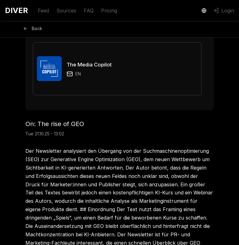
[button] (117, 68)
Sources (66, 10)
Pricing (109, 10)
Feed (43, 10)
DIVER (16, 10)
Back (32, 28)
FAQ (89, 10)
